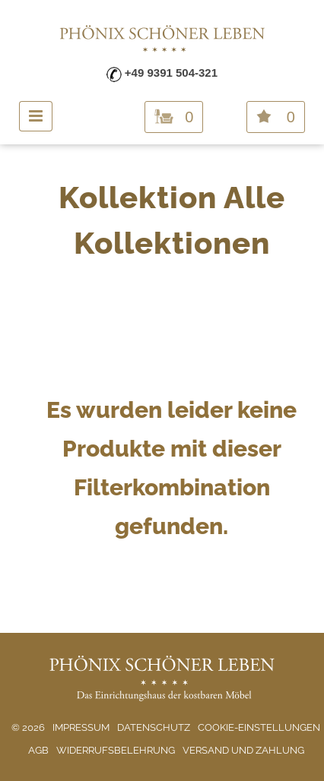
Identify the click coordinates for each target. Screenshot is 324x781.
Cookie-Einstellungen (259, 727)
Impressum (81, 727)
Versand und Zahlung (243, 750)
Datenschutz (153, 727)
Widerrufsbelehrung (115, 750)
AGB (38, 750)
